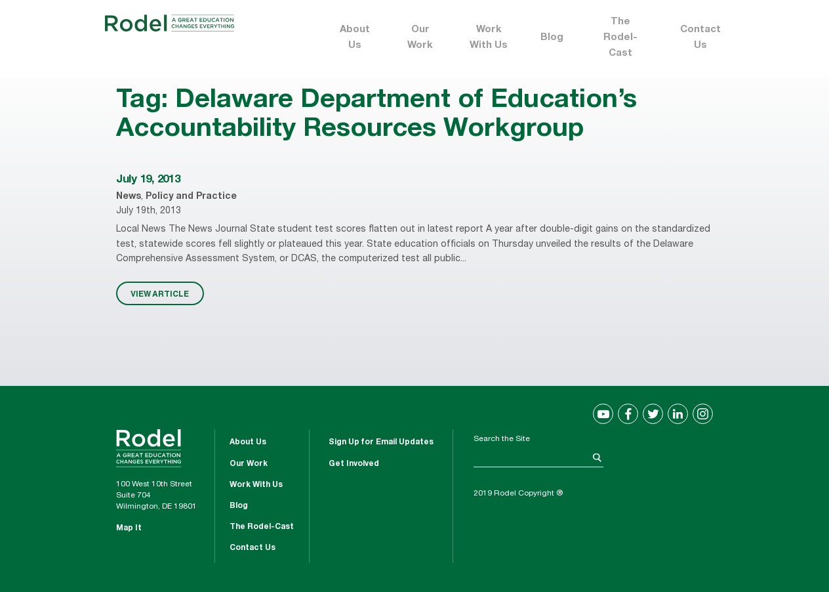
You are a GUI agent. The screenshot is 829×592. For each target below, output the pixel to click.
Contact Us (700, 38)
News (128, 196)
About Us (355, 38)
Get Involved (354, 464)
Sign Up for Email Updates (381, 442)
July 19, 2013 (148, 180)
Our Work (420, 38)
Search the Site (502, 439)
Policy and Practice (191, 196)
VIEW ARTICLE (160, 293)
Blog (551, 38)
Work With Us (489, 38)
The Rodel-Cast (620, 37)
